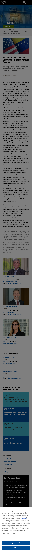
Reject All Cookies (16, 544)
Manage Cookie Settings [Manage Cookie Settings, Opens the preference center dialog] (16, 539)
